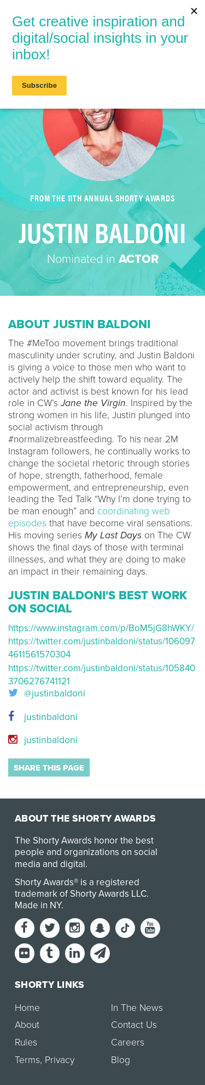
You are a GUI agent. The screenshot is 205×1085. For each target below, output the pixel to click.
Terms (27, 1060)
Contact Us (134, 1025)
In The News (137, 1008)
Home (27, 1008)
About (27, 1025)
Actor (139, 259)
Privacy (59, 1060)
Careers (127, 1042)
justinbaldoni (43, 717)
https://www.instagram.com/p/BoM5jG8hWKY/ (101, 628)
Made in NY (38, 905)
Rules (26, 1042)
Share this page (49, 768)
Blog (120, 1060)
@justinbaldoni (46, 693)
